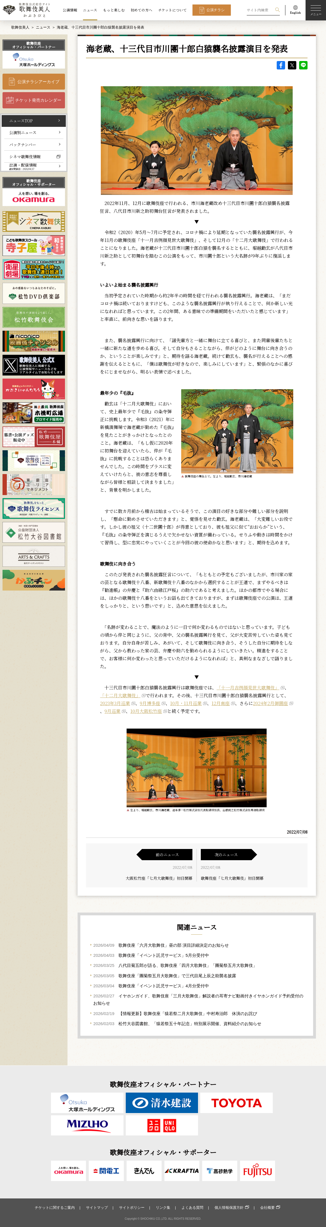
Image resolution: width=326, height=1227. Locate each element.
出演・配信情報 (23, 166)
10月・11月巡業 (186, 703)
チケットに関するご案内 (55, 1207)
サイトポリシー (132, 1207)
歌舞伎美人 (20, 27)
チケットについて (172, 10)
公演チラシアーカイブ (38, 81)
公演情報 (70, 10)
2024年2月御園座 (270, 703)
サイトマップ (97, 1207)
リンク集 (163, 1207)
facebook (281, 65)
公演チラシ (215, 10)
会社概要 (267, 1207)
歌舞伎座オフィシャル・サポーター (33, 182)
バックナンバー (22, 144)
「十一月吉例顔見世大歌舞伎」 (247, 687)
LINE (303, 65)
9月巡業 (112, 711)
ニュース (90, 10)
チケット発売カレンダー (38, 100)
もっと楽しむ (114, 10)
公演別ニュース (22, 132)
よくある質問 (192, 1207)
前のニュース (167, 854)
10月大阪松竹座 (146, 711)
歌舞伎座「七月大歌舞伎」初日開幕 (232, 878)
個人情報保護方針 (229, 1207)
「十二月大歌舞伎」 (120, 695)
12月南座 (220, 703)
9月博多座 (150, 703)
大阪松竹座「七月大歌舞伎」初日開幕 (159, 878)
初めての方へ (141, 10)
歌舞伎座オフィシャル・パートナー (33, 45)
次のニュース (226, 854)
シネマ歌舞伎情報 (25, 156)
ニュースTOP (21, 120)
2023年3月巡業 (115, 703)
